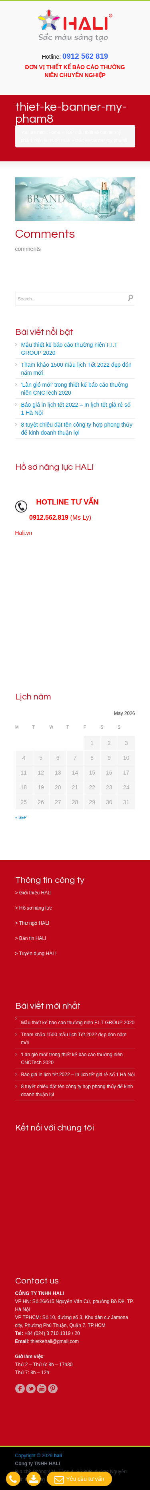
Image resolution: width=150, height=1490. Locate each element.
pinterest (53, 1388)
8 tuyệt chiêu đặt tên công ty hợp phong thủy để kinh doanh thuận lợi (76, 428)
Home (54, 132)
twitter (31, 1388)
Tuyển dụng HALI (38, 953)
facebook (20, 1388)
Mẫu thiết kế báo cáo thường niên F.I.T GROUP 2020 (69, 349)
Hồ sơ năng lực (35, 908)
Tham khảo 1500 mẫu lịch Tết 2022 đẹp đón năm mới (76, 369)
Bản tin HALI (32, 938)
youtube (41, 1388)
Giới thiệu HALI (35, 893)
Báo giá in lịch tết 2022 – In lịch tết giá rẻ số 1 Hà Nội (75, 408)
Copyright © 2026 (34, 1455)
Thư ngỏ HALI (34, 923)
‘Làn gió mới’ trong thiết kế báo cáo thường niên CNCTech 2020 (74, 388)
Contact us (37, 1280)
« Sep (20, 817)
